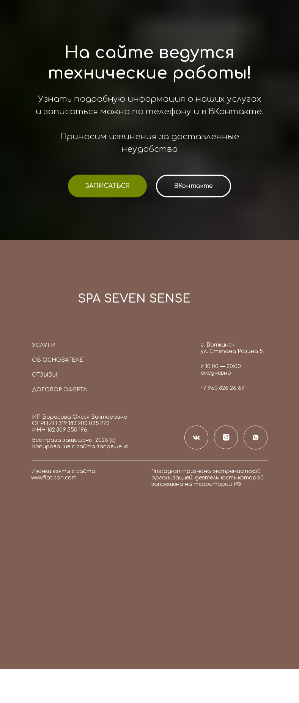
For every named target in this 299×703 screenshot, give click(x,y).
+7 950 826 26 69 (223, 388)
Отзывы (44, 375)
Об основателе (57, 360)
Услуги (43, 345)
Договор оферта (59, 389)
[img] (50, 301)
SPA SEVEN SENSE (134, 299)
